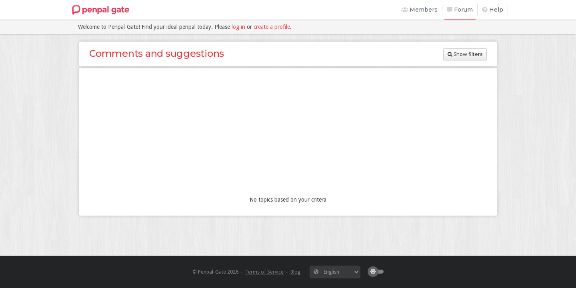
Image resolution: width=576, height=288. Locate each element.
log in (238, 27)
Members (419, 9)
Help (492, 9)
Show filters (465, 54)
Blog (295, 272)
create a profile (272, 27)
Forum (460, 9)
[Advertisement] (288, 134)
